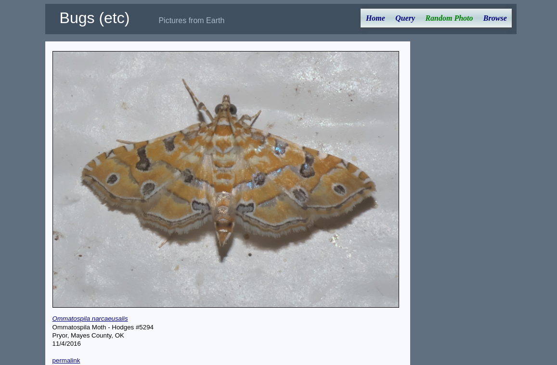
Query (405, 18)
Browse (495, 18)
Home (375, 18)
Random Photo (449, 18)
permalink (66, 360)
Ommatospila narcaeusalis (90, 318)
